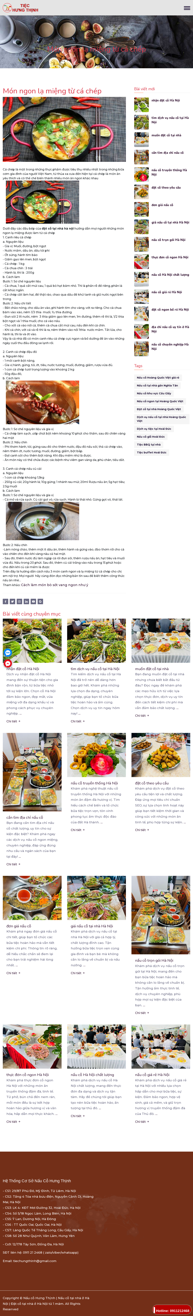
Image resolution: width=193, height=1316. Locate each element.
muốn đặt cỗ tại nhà (166, 135)
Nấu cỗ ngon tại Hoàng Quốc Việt (160, 401)
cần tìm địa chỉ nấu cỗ (168, 153)
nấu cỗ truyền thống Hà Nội (169, 172)
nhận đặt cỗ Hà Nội (166, 100)
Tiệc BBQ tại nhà (149, 444)
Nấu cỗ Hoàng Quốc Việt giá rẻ (158, 377)
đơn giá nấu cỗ (162, 205)
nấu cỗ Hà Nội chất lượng (171, 275)
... (20, 713)
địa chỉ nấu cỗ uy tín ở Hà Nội (171, 329)
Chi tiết (13, 721)
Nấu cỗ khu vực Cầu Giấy (154, 393)
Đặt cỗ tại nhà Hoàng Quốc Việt (159, 409)
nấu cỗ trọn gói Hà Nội (169, 240)
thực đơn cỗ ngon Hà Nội (170, 257)
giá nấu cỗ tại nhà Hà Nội (171, 222)
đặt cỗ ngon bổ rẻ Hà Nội (171, 310)
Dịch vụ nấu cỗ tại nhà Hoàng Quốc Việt (161, 419)
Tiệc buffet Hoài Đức (151, 452)
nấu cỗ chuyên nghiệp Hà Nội (170, 346)
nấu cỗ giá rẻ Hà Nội (167, 292)
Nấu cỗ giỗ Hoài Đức (151, 436)
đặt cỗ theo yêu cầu (166, 188)
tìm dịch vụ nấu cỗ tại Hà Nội (170, 120)
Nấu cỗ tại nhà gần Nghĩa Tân (157, 385)
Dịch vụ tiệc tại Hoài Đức (154, 428)
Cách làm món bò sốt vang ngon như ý (54, 585)
